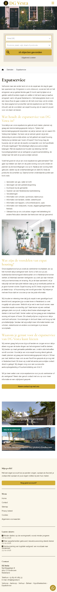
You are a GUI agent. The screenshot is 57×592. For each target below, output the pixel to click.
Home (4, 498)
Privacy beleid (7, 511)
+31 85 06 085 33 (15, 577)
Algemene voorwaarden (11, 519)
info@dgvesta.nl (13, 580)
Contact (5, 502)
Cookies (5, 515)
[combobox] (28, 37)
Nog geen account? (29, 483)
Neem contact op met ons (28, 386)
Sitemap (5, 507)
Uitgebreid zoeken (28, 58)
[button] (28, 52)
